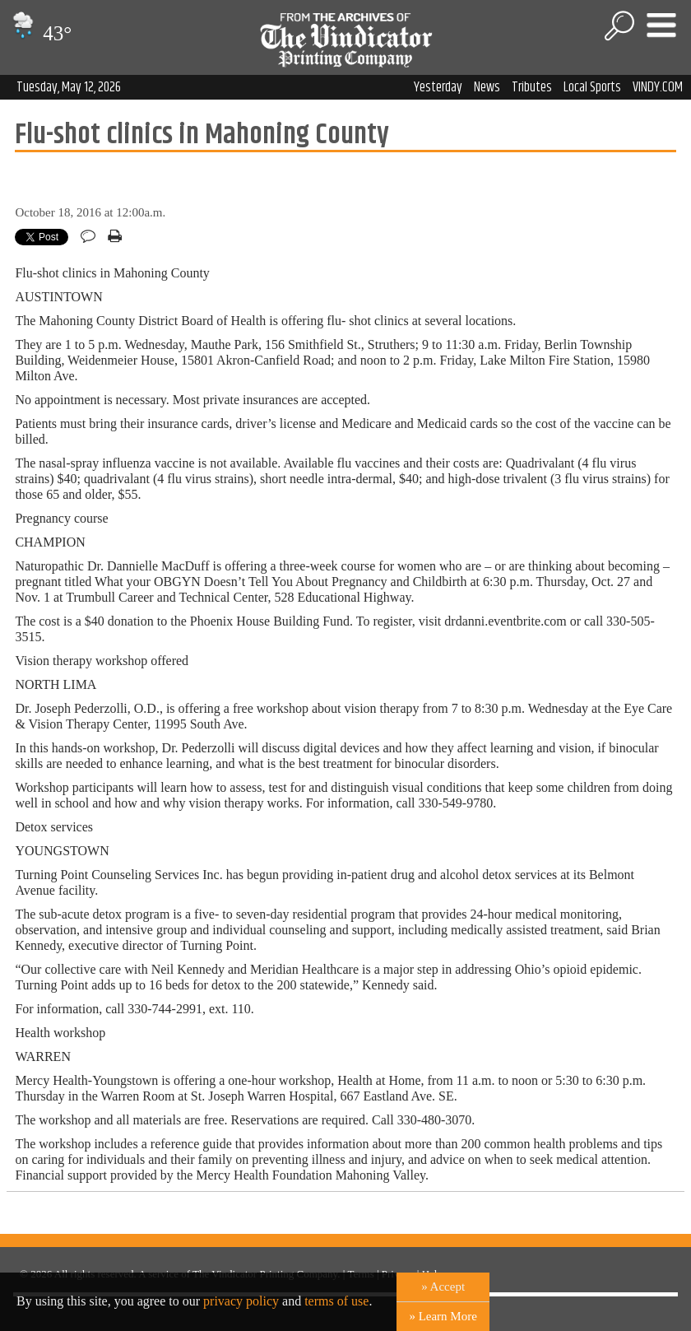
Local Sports (592, 87)
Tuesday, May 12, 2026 (68, 87)
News (487, 87)
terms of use (336, 1301)
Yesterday (438, 87)
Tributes (532, 87)
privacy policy (241, 1301)
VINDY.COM (658, 87)
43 (40, 33)
